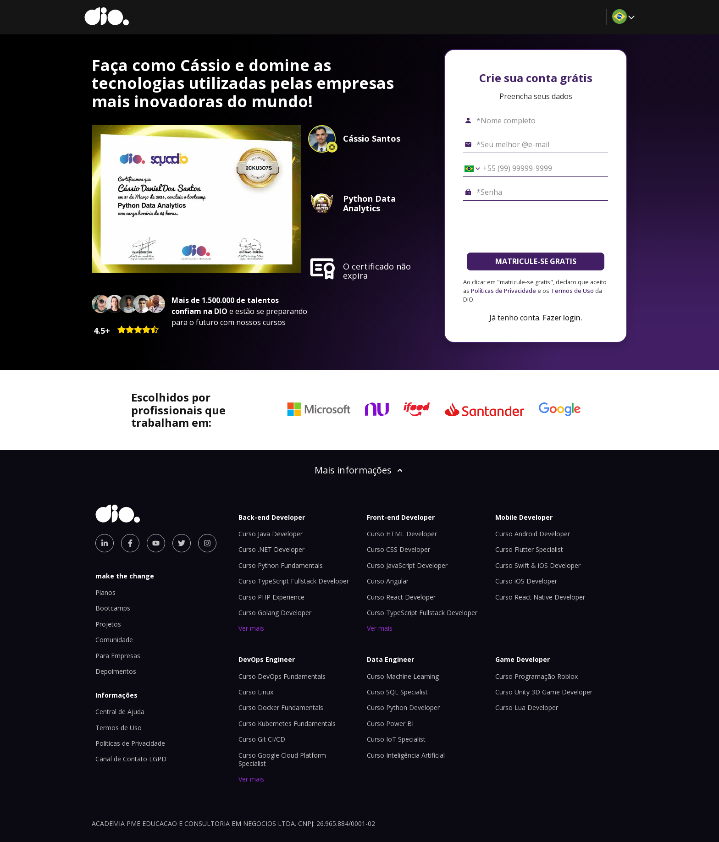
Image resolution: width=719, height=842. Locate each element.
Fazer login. (562, 318)
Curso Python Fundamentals (280, 565)
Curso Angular (388, 581)
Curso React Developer (401, 597)
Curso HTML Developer (402, 533)
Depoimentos (115, 671)
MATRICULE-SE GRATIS (535, 261)
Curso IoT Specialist (396, 739)
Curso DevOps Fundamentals (282, 676)
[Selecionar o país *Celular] (469, 168)
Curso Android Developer (532, 533)
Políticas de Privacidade (503, 290)
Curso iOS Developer (526, 581)
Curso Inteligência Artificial (406, 755)
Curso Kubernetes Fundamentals (287, 723)
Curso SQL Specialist (397, 692)
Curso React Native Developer (540, 597)
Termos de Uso (572, 290)
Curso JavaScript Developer (407, 565)
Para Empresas (117, 655)
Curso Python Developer (403, 707)
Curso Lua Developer (526, 707)
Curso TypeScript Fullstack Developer (293, 581)
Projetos (108, 624)
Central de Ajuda (119, 711)
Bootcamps (112, 608)
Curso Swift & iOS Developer (538, 565)
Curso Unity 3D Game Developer (543, 692)
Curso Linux (255, 692)
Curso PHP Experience (271, 597)
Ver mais (251, 628)
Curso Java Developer (270, 533)
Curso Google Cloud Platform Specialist (282, 759)
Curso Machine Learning (403, 676)
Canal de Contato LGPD (130, 758)
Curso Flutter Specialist (529, 549)
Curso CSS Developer (398, 549)
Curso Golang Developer (274, 612)
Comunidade (114, 639)
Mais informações (359, 470)
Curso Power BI (390, 723)
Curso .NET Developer (271, 549)
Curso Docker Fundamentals (280, 707)
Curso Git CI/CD (261, 739)
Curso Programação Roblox (536, 676)
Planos (105, 592)
